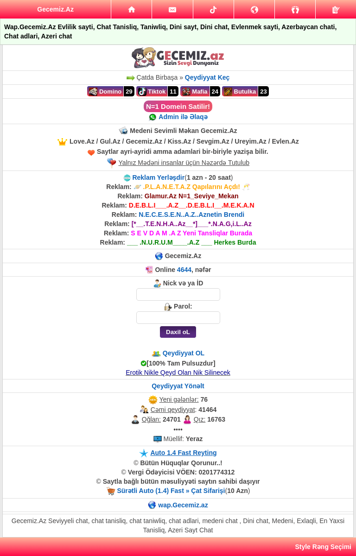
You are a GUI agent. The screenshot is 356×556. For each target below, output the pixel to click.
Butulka (240, 92)
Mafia (195, 92)
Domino (105, 92)
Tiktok (152, 92)
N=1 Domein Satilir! (178, 106)
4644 (184, 269)
